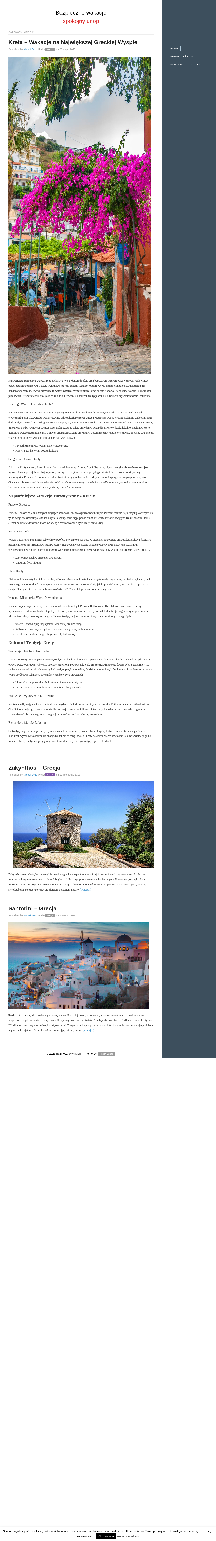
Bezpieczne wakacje (81, 12)
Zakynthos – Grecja (34, 768)
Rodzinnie (177, 64)
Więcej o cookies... (128, 1536)
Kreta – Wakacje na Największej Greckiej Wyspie (72, 42)
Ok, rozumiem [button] (106, 1536)
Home (174, 48)
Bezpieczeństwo (182, 56)
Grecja (50, 49)
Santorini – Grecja (32, 908)
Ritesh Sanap (106, 1054)
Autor (195, 64)
